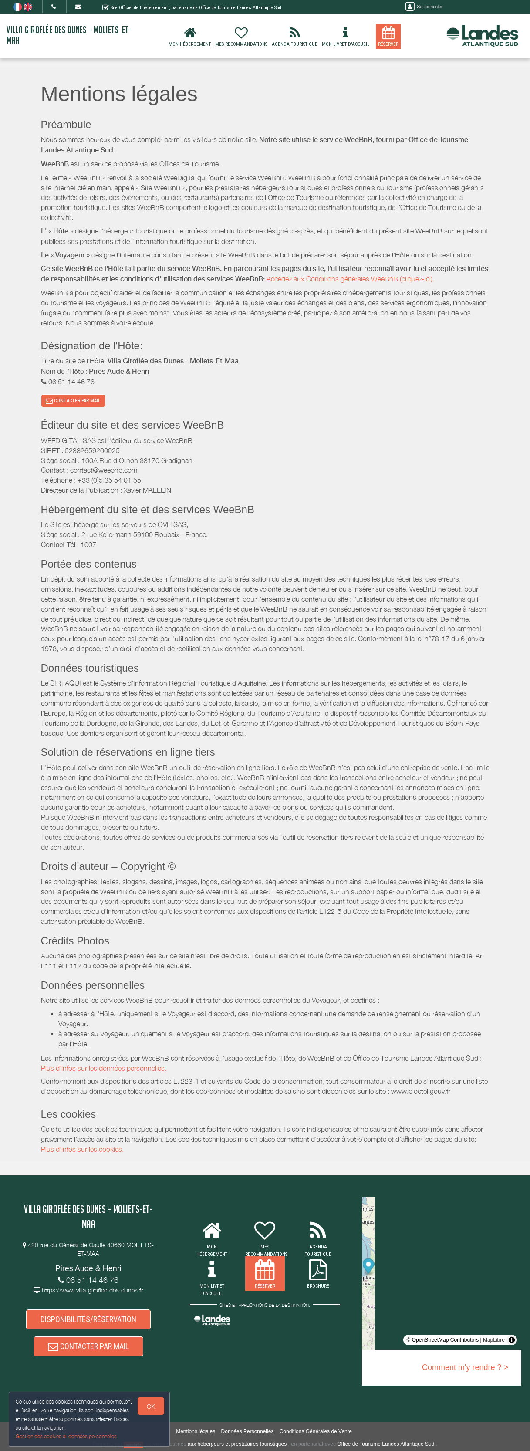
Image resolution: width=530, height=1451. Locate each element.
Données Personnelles (247, 1431)
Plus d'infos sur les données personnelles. (103, 1068)
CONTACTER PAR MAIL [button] (73, 401)
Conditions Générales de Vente (316, 1431)
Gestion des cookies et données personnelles (66, 1436)
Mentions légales (195, 1431)
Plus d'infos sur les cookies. (82, 1149)
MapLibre (494, 1340)
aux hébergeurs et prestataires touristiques (237, 1444)
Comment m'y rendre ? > (465, 1367)
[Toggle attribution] (511, 1340)
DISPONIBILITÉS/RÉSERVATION (88, 1319)
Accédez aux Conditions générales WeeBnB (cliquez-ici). (350, 279)
